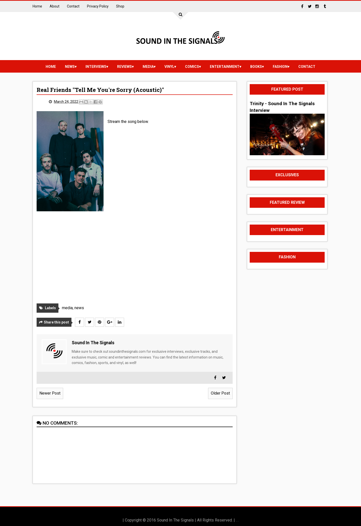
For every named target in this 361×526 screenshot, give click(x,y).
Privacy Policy (98, 6)
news (70, 67)
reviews (124, 67)
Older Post (220, 393)
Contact (73, 6)
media (148, 67)
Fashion (280, 67)
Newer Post (49, 393)
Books (256, 67)
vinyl (169, 67)
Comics (192, 67)
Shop (120, 6)
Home (37, 6)
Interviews (95, 67)
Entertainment (224, 67)
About (54, 6)
